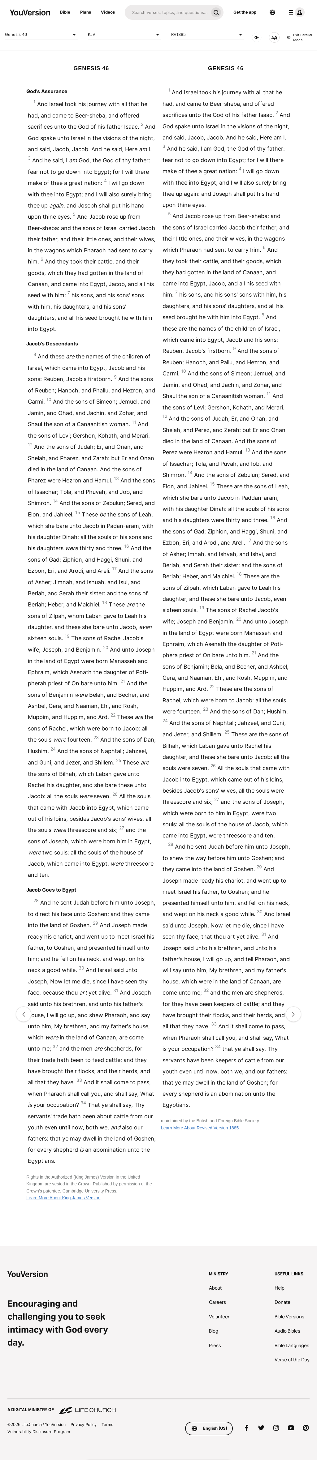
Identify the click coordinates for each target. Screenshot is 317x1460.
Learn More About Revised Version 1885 (200, 1127)
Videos (108, 12)
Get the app (244, 12)
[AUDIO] (257, 37)
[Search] (167, 12)
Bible (65, 12)
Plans (85, 12)
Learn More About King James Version (63, 1197)
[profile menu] (295, 12)
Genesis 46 (41, 34)
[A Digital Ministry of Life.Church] (158, 1406)
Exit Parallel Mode (299, 37)
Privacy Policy (84, 1424)
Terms (107, 1424)
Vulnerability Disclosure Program (38, 1431)
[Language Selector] (272, 12)
